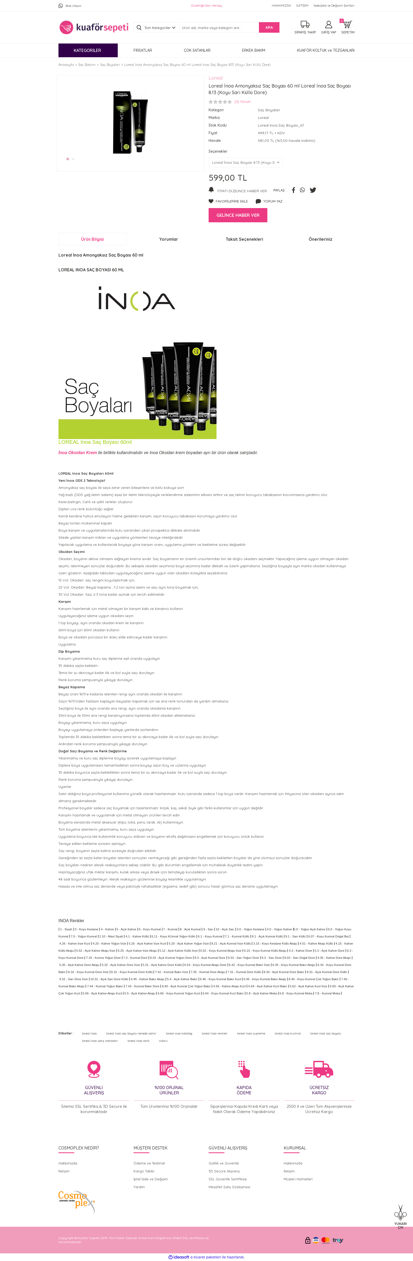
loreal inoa (89, 1033)
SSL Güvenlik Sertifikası (228, 1179)
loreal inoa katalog (179, 1033)
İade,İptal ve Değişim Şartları (334, 5)
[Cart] (348, 27)
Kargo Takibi (144, 1171)
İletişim (64, 1171)
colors (163, 1041)
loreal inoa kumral (288, 1033)
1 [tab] (68, 159)
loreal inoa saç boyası (325, 1033)
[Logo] (93, 27)
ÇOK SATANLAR (197, 50)
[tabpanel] (130, 122)
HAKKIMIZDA (281, 5)
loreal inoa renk (138, 1041)
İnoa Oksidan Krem (78, 452)
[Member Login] (328, 27)
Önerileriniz (320, 239)
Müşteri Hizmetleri (298, 1179)
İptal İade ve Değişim (151, 1179)
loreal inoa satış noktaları (100, 1041)
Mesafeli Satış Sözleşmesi (229, 1187)
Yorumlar (168, 239)
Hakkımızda (67, 1163)
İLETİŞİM (302, 5)
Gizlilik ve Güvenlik (224, 1163)
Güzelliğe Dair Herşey (206, 5)
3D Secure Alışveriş (224, 1171)
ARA (269, 27)
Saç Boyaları (269, 110)
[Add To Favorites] (228, 201)
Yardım (139, 1187)
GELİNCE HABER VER (238, 215)
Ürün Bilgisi (92, 239)
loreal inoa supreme (251, 1033)
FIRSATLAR (143, 50)
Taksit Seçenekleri (244, 239)
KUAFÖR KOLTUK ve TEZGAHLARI (326, 50)
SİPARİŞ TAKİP (305, 32)
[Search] (229, 28)
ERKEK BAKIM (253, 50)
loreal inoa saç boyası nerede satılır (131, 1033)
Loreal (216, 78)
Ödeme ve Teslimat (149, 1163)
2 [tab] (73, 159)
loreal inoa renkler (215, 1033)
